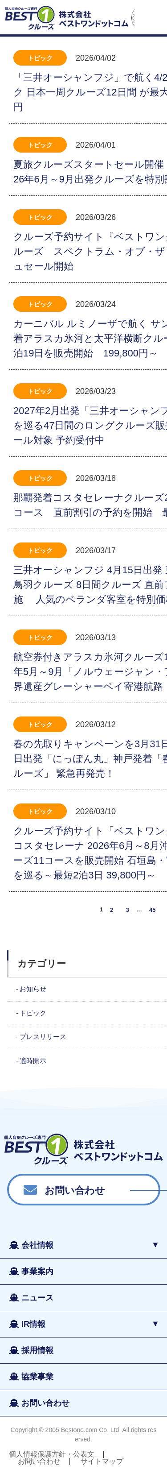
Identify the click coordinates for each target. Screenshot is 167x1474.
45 (152, 909)
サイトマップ (102, 1461)
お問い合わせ (75, 1190)
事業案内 (37, 1271)
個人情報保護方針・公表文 (51, 1454)
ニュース (37, 1297)
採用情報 (37, 1350)
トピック (40, 58)
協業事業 (37, 1376)
